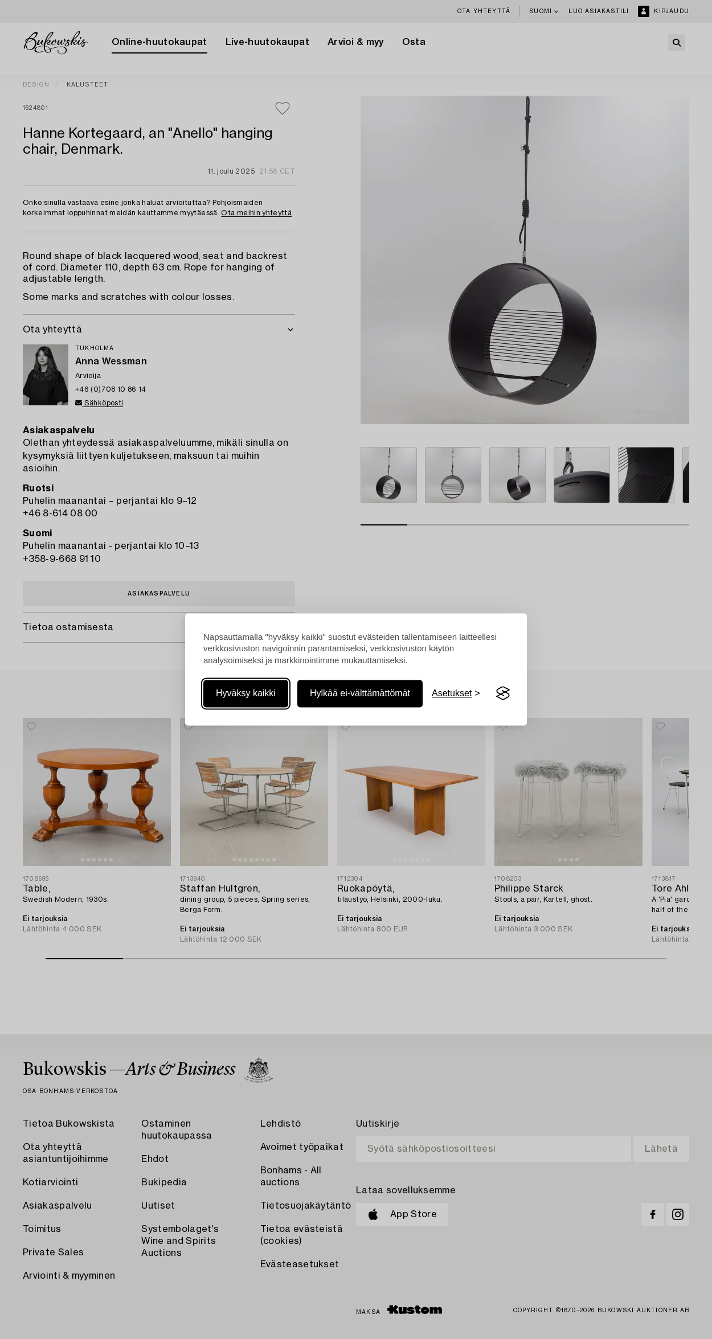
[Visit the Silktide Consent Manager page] (503, 693)
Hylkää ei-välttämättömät (360, 693)
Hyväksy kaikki (246, 693)
